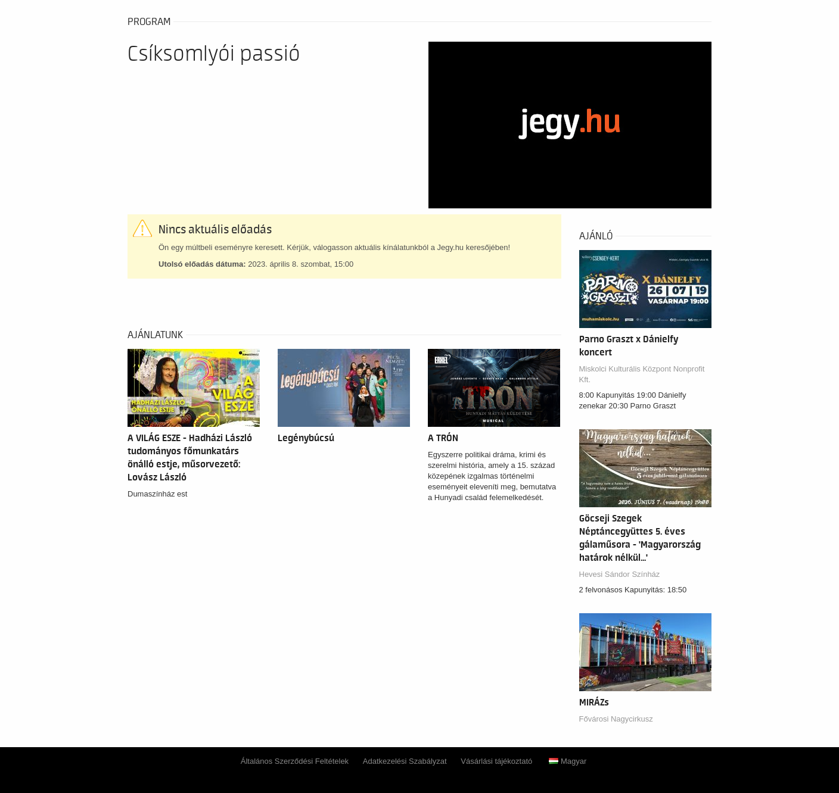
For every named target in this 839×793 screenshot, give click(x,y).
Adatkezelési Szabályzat (405, 761)
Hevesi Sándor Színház (619, 574)
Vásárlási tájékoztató (496, 761)
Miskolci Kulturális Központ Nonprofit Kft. (642, 374)
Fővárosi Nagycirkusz (616, 718)
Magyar (567, 761)
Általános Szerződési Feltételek (295, 761)
